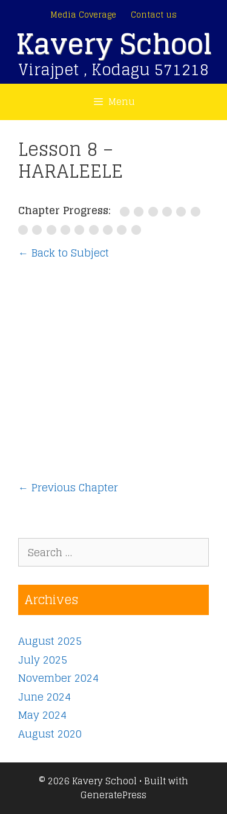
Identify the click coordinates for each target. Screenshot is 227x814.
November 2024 (58, 677)
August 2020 (50, 733)
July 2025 (42, 659)
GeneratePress (113, 795)
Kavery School (114, 44)
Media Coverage (83, 15)
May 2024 (42, 714)
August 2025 (50, 640)
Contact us (154, 15)
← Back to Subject (63, 252)
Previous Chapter (68, 488)
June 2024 (44, 696)
